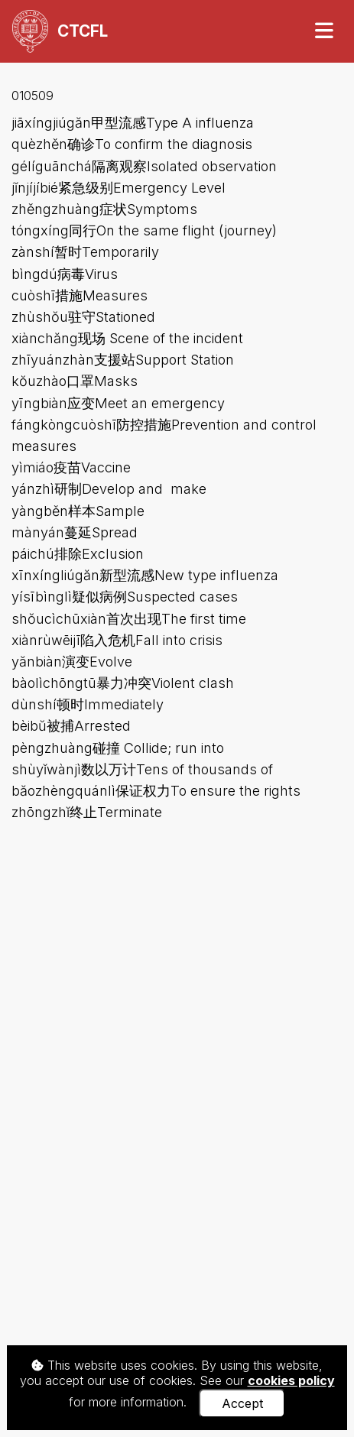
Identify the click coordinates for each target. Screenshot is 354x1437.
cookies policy (291, 1380)
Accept (242, 1403)
